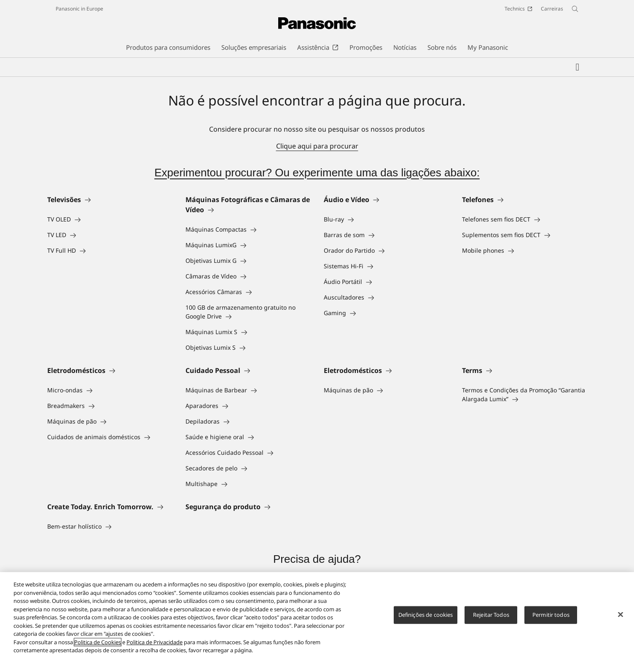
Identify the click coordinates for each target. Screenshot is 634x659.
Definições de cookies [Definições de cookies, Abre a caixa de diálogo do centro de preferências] (425, 614)
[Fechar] (620, 614)
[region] (317, 615)
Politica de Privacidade (154, 642)
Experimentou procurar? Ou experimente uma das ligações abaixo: (317, 172)
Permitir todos (551, 614)
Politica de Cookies (97, 642)
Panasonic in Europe (79, 8)
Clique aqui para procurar (317, 146)
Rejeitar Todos (491, 614)
